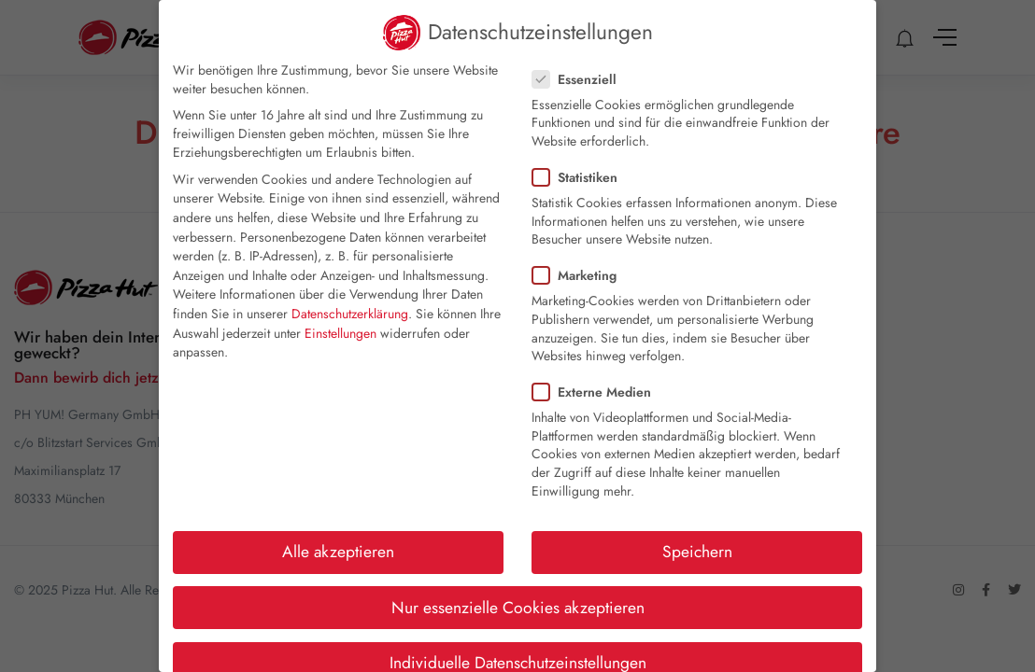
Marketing (580, 275)
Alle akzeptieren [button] (338, 551)
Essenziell (580, 79)
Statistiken (581, 177)
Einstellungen (340, 333)
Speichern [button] (697, 551)
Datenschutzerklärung (349, 313)
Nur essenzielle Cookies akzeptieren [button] (518, 607)
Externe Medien (597, 392)
